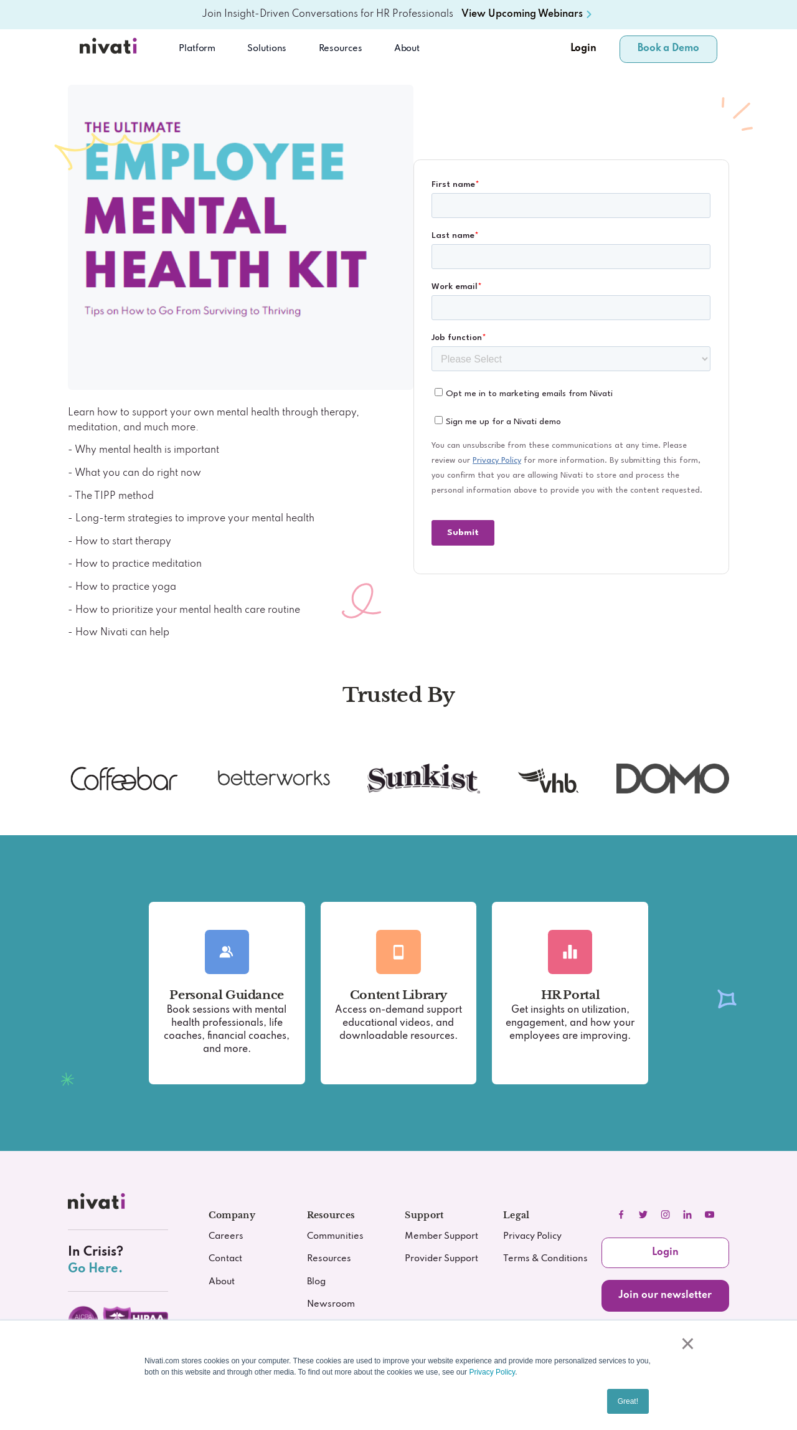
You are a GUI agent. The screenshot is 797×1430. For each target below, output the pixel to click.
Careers (226, 1236)
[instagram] (665, 1214)
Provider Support (441, 1258)
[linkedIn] (687, 1214)
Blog (316, 1281)
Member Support (441, 1236)
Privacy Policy (492, 1372)
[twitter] (643, 1214)
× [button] (686, 1343)
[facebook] (620, 1214)
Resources (329, 1258)
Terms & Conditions (545, 1258)
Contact (225, 1258)
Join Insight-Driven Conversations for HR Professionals (327, 14)
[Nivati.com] (110, 49)
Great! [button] (628, 1401)
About (407, 48)
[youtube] (709, 1214)
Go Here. (95, 1269)
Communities (335, 1236)
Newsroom (331, 1304)
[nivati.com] (98, 1204)
